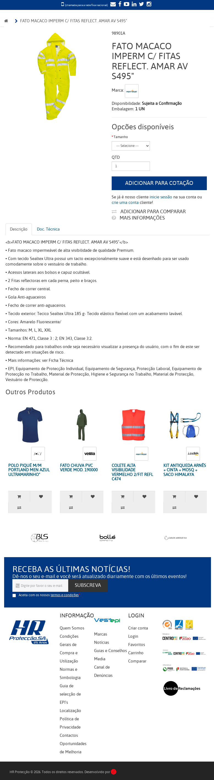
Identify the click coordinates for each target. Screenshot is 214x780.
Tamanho (121, 137)
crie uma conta (125, 202)
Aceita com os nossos (49, 595)
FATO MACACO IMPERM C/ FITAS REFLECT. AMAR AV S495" (73, 21)
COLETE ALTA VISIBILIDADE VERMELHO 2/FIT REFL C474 (132, 472)
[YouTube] (125, 4)
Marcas (100, 634)
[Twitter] (141, 4)
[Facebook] (119, 4)
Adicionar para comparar (149, 211)
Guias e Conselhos (110, 651)
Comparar (137, 661)
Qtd (116, 157)
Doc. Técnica (48, 229)
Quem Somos (72, 628)
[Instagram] (148, 4)
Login (133, 636)
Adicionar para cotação (159, 183)
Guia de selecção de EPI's (70, 694)
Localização (70, 711)
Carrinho (136, 653)
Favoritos (136, 645)
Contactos (69, 735)
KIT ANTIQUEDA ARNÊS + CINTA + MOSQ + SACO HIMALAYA (184, 470)
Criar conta (138, 628)
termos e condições (65, 595)
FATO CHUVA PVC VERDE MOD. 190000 (79, 467)
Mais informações (138, 218)
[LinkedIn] (133, 4)
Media (99, 659)
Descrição (19, 229)
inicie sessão (161, 197)
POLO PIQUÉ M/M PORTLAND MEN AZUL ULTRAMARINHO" (29, 470)
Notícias (101, 642)
